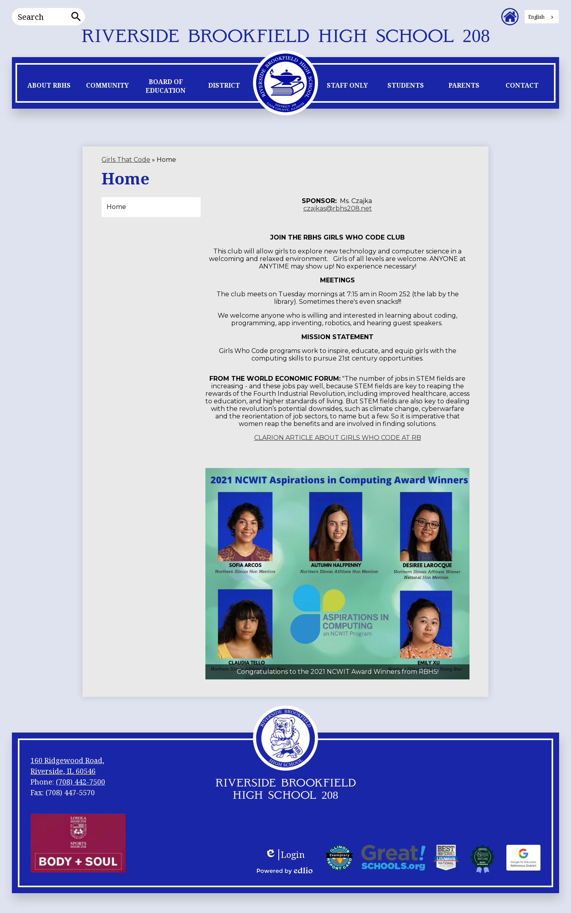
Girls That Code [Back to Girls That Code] (126, 159)
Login (285, 854)
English (536, 17)
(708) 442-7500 (80, 781)
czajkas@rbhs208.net (337, 208)
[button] (49, 87)
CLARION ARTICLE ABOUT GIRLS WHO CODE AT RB (337, 437)
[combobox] (541, 17)
